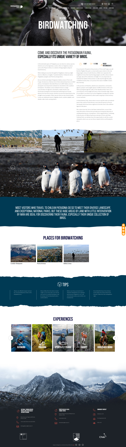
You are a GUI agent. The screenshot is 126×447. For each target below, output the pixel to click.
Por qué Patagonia (52, 8)
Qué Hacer (60, 8)
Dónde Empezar (66, 8)
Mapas (100, 8)
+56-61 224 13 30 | (24, 421)
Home (47, 8)
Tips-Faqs (105, 8)
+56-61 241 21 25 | (62, 418)
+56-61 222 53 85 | (31, 421)
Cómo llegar (95, 8)
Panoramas (73, 8)
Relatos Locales (80, 8)
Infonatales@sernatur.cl (64, 422)
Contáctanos (111, 8)
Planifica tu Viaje (88, 8)
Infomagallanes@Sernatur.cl (26, 425)
